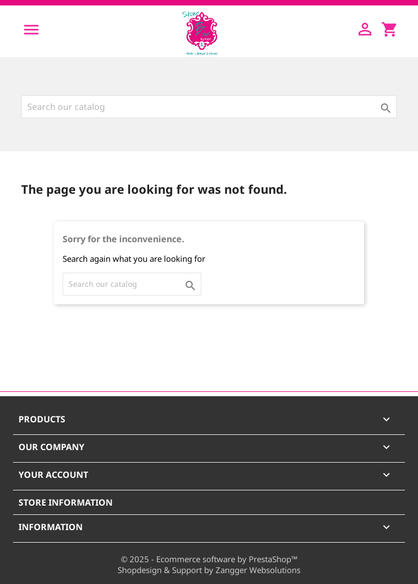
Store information (66, 502)
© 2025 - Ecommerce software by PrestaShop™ (209, 559)
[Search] (209, 106)
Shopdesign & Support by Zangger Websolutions (209, 569)
